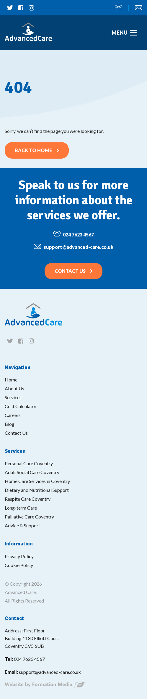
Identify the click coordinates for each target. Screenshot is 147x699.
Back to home (33, 150)
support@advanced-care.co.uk (138, 7)
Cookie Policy (19, 565)
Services (13, 397)
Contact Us (70, 271)
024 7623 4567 (118, 7)
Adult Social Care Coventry (32, 472)
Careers (13, 415)
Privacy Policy (19, 556)
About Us (14, 388)
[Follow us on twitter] (10, 7)
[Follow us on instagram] (31, 7)
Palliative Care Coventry (29, 516)
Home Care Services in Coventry (37, 481)
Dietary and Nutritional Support (37, 490)
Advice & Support (22, 525)
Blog (9, 424)
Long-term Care (21, 507)
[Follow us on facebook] (20, 7)
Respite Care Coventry (27, 499)
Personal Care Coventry (29, 463)
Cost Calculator (21, 406)
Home (11, 379)
